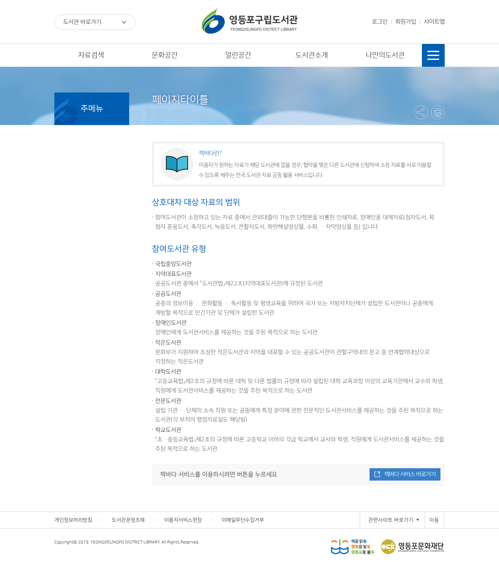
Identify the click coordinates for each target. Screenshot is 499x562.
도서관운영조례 (128, 520)
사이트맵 (434, 22)
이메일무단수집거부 (243, 520)
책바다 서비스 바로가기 (410, 474)
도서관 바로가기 (82, 22)
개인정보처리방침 (73, 520)
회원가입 (405, 22)
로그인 (379, 22)
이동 (434, 520)
